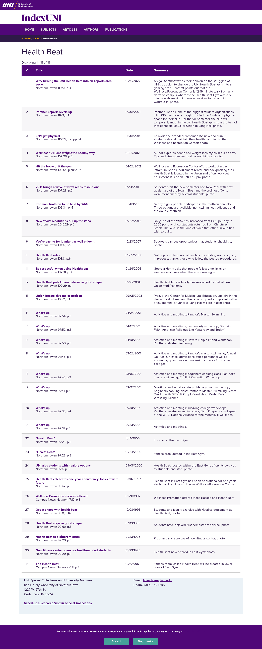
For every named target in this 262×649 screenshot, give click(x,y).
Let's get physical (48, 136)
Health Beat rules (48, 255)
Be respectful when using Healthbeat (62, 268)
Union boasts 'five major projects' (59, 295)
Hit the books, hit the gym (54, 166)
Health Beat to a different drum (58, 537)
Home (29, 29)
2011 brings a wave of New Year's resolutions (67, 187)
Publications (116, 29)
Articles (70, 29)
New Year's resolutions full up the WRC (63, 221)
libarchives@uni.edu (157, 580)
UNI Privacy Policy (195, 631)
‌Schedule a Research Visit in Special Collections (58, 603)
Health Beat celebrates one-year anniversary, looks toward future (77, 480)
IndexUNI (42, 17)
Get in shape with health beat (56, 510)
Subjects (48, 29)
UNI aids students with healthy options (63, 465)
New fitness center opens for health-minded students (73, 550)
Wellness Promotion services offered (62, 496)
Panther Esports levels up (54, 112)
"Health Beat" (45, 438)
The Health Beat (47, 564)
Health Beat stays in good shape (59, 523)
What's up (43, 312)
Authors (91, 29)
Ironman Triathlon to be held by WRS (62, 204)
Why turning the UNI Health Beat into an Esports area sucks (74, 82)
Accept (116, 641)
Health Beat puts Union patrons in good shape (69, 282)
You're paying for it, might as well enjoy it (65, 241)
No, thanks (145, 641)
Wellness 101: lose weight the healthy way (65, 153)
